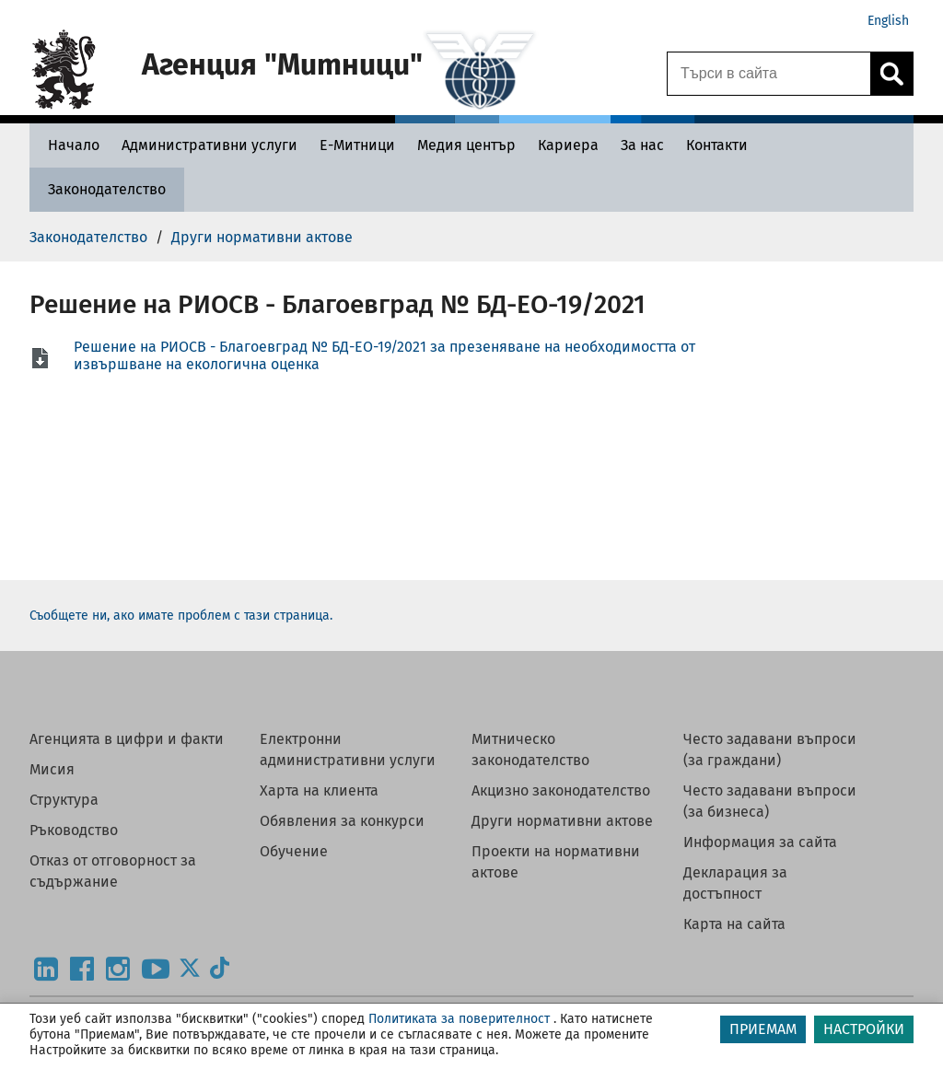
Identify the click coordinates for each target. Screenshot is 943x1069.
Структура (64, 799)
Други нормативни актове (562, 821)
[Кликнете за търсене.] (891, 73)
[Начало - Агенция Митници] (69, 145)
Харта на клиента (319, 790)
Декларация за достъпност (735, 883)
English (888, 21)
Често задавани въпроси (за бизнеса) (769, 801)
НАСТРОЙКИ (863, 1029)
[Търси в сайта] (769, 73)
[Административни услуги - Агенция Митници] (209, 145)
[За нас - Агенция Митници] (642, 145)
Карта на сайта (734, 924)
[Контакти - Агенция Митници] (717, 145)
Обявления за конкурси (342, 821)
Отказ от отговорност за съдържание (112, 871)
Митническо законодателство (530, 749)
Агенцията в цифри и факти (126, 739)
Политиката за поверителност (459, 1019)
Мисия (52, 769)
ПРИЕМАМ (763, 1029)
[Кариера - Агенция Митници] (568, 145)
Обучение (294, 851)
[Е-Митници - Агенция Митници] (357, 145)
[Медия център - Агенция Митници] (466, 145)
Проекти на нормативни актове (556, 861)
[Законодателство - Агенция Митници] (106, 189)
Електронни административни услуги (348, 749)
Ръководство (73, 830)
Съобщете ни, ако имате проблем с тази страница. (180, 615)
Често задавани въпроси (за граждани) (769, 749)
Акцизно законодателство (561, 790)
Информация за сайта (760, 842)
